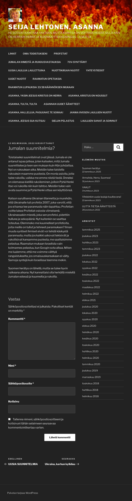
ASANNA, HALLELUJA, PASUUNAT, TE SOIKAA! (35, 112)
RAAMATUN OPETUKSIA (47, 78)
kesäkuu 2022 (90, 274)
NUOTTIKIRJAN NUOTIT (65, 70)
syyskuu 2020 (90, 319)
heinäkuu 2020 (90, 332)
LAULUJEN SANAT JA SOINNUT (99, 120)
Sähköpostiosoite (21, 383)
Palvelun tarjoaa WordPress (22, 492)
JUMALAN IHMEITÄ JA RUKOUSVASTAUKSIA (34, 62)
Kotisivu (13, 401)
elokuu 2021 (89, 300)
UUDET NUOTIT (17, 78)
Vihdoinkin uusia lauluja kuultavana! (101, 196)
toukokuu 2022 (90, 280)
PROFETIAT (61, 53)
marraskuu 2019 (91, 377)
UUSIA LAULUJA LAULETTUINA (26, 70)
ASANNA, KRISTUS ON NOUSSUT (87, 95)
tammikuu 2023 (91, 248)
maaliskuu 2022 (91, 287)
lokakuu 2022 (89, 261)
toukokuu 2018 (90, 383)
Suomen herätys (91, 168)
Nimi (12, 365)
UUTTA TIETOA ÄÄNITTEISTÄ (99, 206)
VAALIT (86, 187)
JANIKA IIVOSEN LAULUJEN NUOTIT (91, 112)
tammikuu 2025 (91, 229)
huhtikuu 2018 (90, 389)
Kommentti (16, 319)
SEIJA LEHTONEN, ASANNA (56, 27)
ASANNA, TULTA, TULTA (22, 103)
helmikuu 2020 (90, 357)
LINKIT (12, 53)
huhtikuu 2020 (90, 351)
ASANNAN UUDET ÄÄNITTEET (62, 103)
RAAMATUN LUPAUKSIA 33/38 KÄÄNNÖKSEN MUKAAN (41, 87)
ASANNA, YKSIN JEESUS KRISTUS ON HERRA (35, 95)
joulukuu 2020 (90, 306)
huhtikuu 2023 (90, 242)
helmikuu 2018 (90, 396)
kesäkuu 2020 (90, 338)
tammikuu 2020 (91, 364)
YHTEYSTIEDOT (95, 70)
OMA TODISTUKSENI (35, 53)
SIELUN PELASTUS (63, 120)
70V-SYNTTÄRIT (77, 62)
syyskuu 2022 (89, 268)
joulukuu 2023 (90, 235)
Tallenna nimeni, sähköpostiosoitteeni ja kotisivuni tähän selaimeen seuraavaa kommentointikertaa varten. (35, 423)
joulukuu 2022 (90, 255)
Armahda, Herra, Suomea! (96, 177)
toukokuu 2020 (90, 344)
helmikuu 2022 (90, 293)
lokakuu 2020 (90, 312)
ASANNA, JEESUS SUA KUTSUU (26, 120)
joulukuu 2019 (90, 370)
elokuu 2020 (89, 325)
